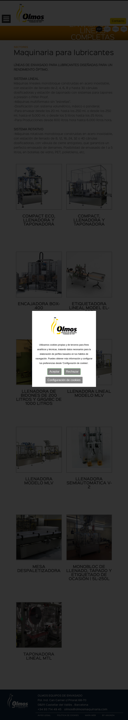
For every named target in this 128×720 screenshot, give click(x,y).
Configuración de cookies (64, 375)
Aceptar (54, 367)
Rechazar (72, 367)
